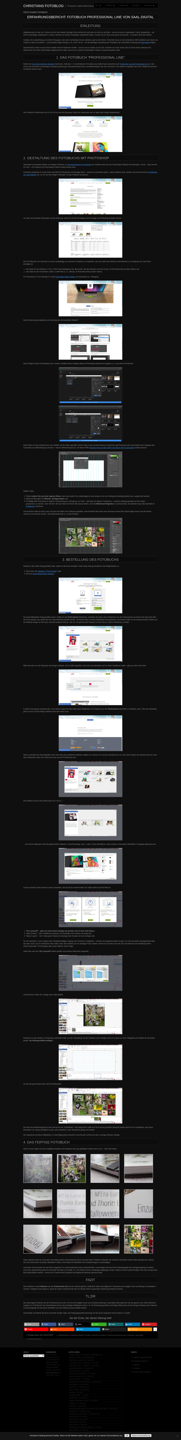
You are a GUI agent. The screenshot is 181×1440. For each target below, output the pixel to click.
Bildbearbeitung (64, 1335)
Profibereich (30, 506)
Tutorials (123, 5)
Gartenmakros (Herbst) (76, 1368)
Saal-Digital (145, 43)
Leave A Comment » (35, 1339)
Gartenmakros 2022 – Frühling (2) (79, 1363)
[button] (31, 1324)
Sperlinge (72, 1392)
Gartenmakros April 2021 (76, 1376)
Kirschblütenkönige (75, 1395)
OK (127, 1435)
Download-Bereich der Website (79, 165)
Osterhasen (72, 1403)
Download (135, 5)
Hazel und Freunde (75, 1379)
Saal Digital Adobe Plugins (65, 277)
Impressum (148, 5)
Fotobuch (103, 1335)
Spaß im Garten (74, 1430)
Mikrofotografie (73, 1384)
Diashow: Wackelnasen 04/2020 (79, 1400)
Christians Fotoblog (43, 6)
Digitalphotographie (77, 1335)
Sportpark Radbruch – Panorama (79, 1355)
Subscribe (137, 1364)
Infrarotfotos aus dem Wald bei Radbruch (81, 1427)
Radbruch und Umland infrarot (78, 1414)
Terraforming (73, 1411)
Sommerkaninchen (74, 1371)
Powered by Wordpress (141, 1361)
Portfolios (109, 5)
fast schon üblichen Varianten (43, 64)
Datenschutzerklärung (52, 1372)
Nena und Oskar (74, 1389)
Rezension (95, 1335)
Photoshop (130, 1335)
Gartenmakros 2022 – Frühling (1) (79, 1365)
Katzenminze (73, 1422)
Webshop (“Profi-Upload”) (47, 571)
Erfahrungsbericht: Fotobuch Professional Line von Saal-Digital (90, 17)
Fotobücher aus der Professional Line (134, 64)
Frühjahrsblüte (73, 1397)
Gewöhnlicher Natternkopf (77, 1360)
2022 (97, 5)
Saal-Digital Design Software (43, 574)
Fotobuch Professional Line (116, 1335)
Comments (137, 1368)
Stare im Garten (74, 1419)
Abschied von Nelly (75, 1357)
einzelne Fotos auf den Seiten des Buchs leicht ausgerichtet (112, 448)
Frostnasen (72, 1406)
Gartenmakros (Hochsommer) (78, 1373)
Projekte (87, 1335)
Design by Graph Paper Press (143, 1357)
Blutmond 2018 (73, 1416)
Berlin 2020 (72, 1387)
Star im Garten (73, 1424)
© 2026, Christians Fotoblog (142, 1371)
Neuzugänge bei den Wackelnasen (79, 1381)
